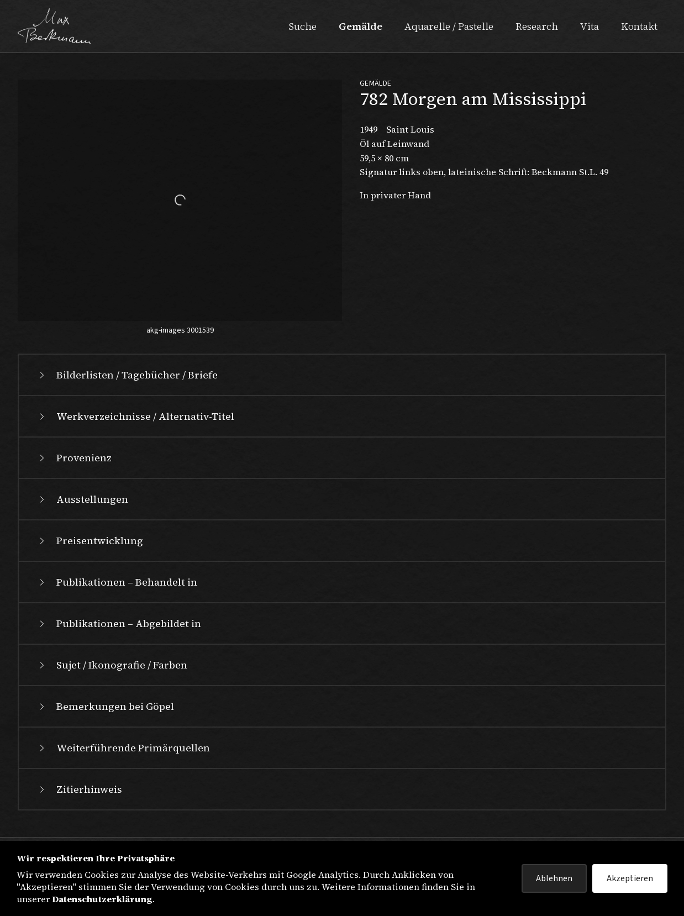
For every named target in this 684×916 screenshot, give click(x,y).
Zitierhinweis (79, 789)
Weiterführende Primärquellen (123, 748)
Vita (589, 26)
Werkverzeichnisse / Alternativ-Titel (135, 416)
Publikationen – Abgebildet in (118, 623)
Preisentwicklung (89, 541)
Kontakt (639, 26)
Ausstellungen (82, 499)
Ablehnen (554, 878)
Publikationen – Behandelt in (116, 582)
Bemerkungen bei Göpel (105, 706)
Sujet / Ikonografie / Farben (111, 665)
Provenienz (74, 458)
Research (536, 26)
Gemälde (360, 26)
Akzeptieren (630, 878)
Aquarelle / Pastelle (448, 26)
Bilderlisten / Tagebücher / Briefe (127, 375)
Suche (302, 26)
